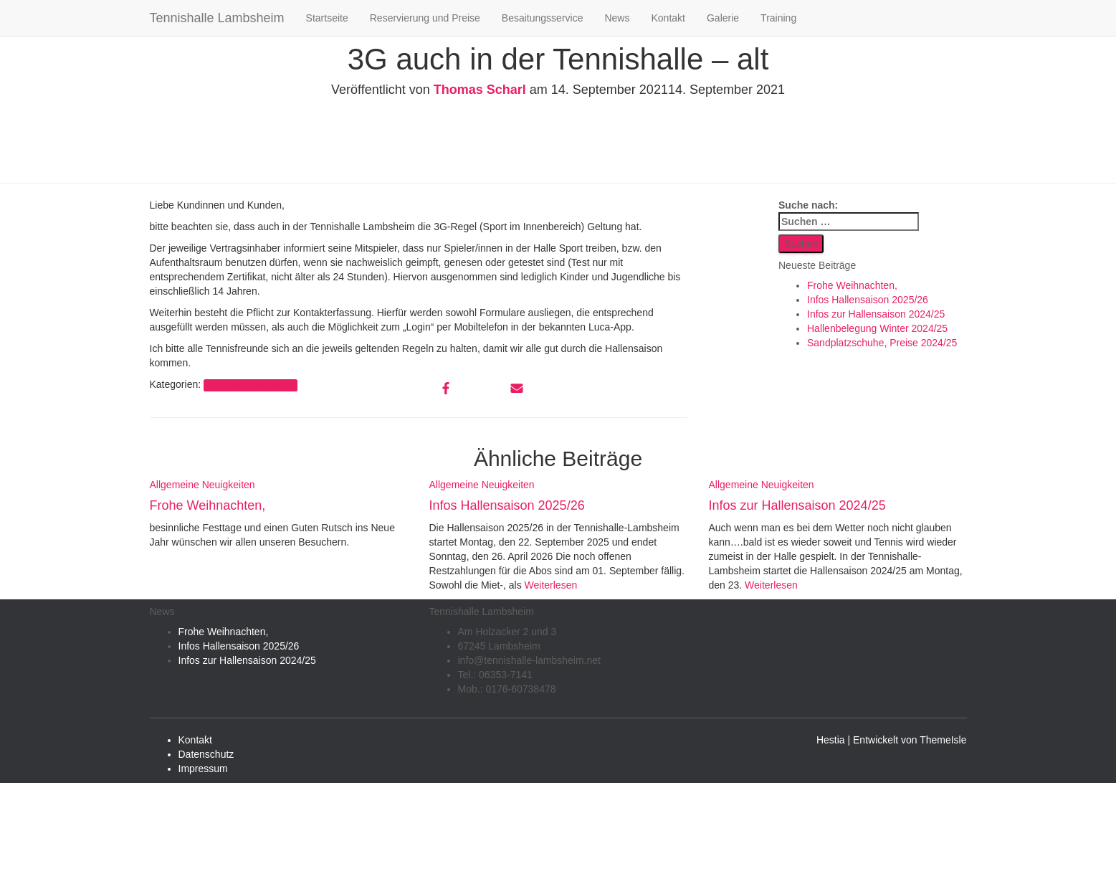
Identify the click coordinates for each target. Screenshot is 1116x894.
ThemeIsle (943, 740)
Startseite (327, 18)
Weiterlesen (550, 585)
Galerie (723, 18)
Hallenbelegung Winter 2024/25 (877, 328)
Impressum (203, 768)
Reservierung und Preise (425, 18)
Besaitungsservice (542, 18)
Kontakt (668, 18)
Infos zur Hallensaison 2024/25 (876, 314)
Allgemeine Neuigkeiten (250, 385)
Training (778, 18)
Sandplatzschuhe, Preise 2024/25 (882, 342)
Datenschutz (206, 754)
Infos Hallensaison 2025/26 (867, 299)
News (616, 18)
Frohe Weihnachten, (852, 285)
